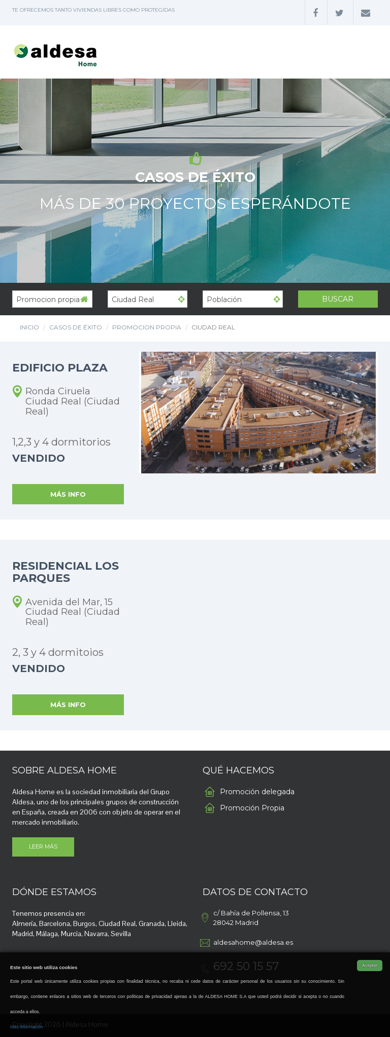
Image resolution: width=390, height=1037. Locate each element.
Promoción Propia (252, 807)
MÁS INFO (68, 494)
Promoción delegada (257, 791)
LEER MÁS (43, 846)
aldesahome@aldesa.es (253, 942)
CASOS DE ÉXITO (75, 327)
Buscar (337, 299)
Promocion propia (146, 327)
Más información (26, 1026)
